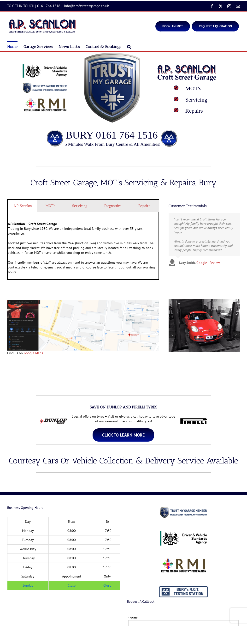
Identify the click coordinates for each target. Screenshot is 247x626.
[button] (129, 46)
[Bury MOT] (172, 26)
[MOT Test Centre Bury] (123, 435)
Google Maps (33, 353)
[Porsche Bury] (204, 301)
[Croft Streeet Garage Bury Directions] (83, 301)
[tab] (22, 206)
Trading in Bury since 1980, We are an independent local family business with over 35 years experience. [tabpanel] (83, 248)
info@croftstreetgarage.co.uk (86, 6)
